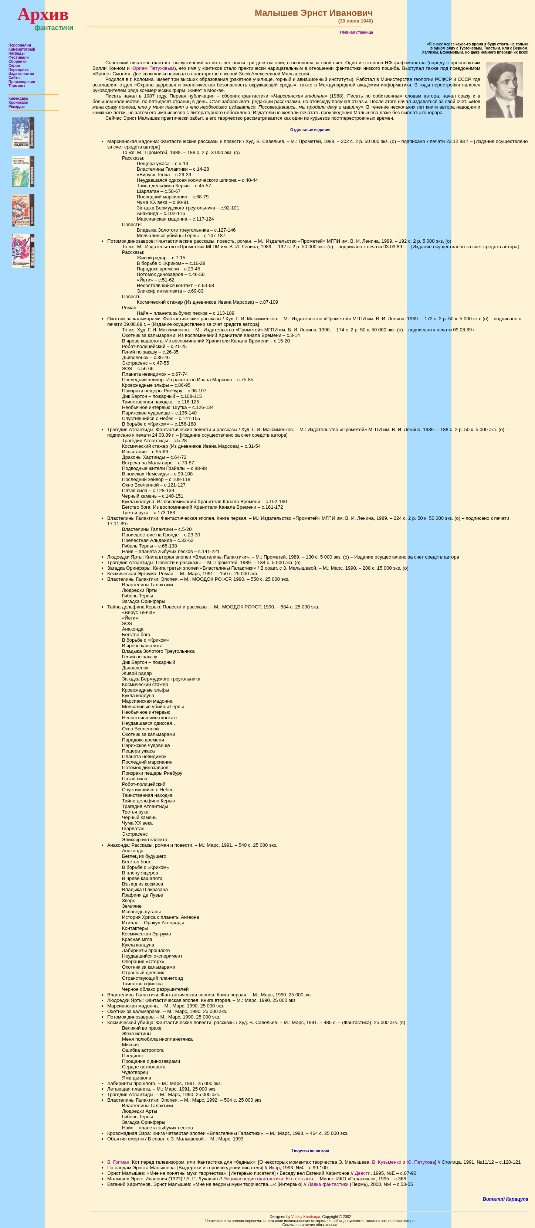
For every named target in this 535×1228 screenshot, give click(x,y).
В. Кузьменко (386, 1162)
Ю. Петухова (421, 1162)
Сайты (15, 78)
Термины (17, 86)
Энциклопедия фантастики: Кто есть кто (268, 1178)
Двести (363, 1173)
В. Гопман (118, 1162)
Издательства (21, 74)
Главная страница (356, 32)
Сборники (18, 61)
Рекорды (17, 107)
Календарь (18, 98)
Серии (14, 66)
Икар (274, 1167)
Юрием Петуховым (152, 68)
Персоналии (20, 45)
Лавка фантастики (328, 1184)
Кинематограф (22, 49)
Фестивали (19, 57)
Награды (17, 53)
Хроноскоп (18, 102)
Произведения (22, 82)
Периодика (18, 70)
